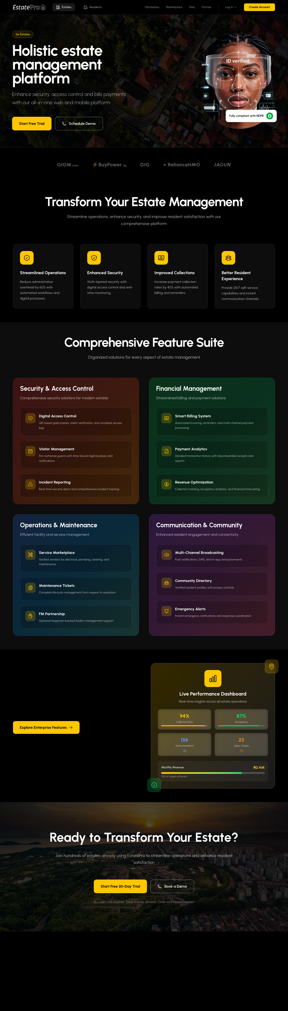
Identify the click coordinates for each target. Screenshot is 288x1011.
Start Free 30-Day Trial (120, 886)
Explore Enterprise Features (46, 727)
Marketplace (174, 7)
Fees (192, 7)
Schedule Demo (79, 123)
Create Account (259, 7)
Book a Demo (172, 886)
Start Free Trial (32, 123)
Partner (206, 7)
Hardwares (152, 7)
